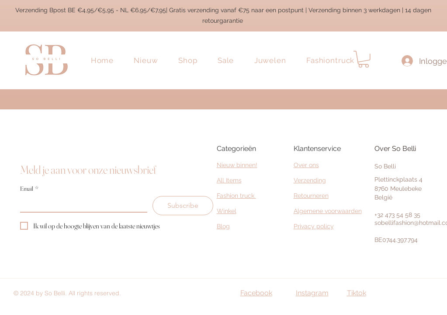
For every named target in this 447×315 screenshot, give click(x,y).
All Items (229, 180)
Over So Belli (395, 148)
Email (29, 188)
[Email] (81, 204)
